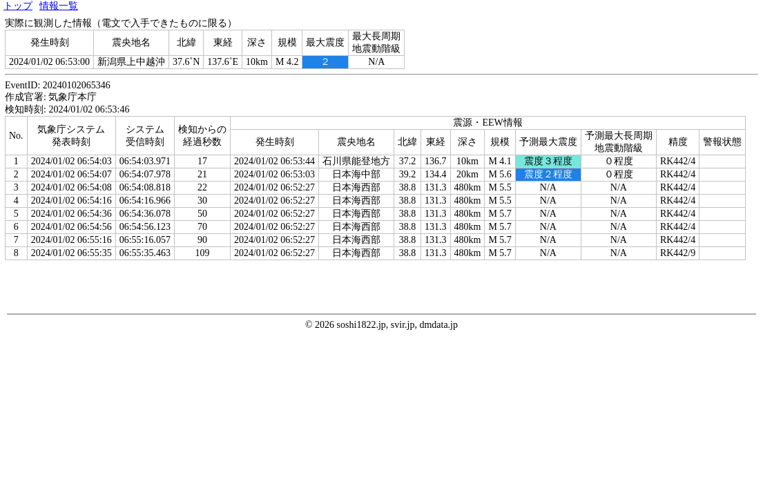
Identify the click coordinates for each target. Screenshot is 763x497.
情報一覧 (58, 6)
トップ (17, 6)
